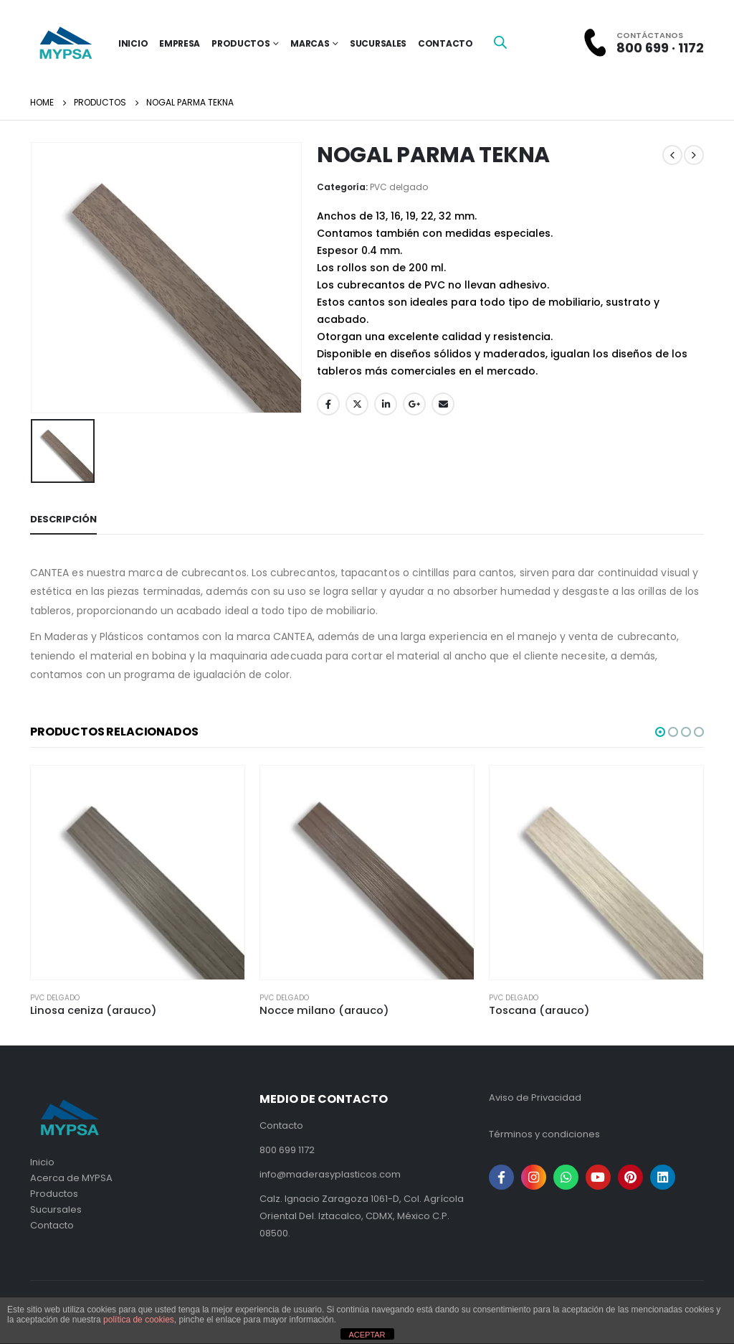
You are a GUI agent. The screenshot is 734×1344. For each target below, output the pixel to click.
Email (443, 404)
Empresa (179, 43)
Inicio (42, 1162)
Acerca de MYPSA (71, 1178)
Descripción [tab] (63, 519)
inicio (133, 43)
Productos (240, 43)
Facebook (328, 404)
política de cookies (138, 1320)
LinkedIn (385, 404)
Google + (414, 404)
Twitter (356, 404)
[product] (137, 872)
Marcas (309, 43)
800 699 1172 (287, 1150)
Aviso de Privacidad (535, 1097)
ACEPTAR (366, 1334)
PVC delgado (399, 187)
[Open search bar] (500, 41)
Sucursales (378, 43)
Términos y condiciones (544, 1134)
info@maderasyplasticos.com (330, 1174)
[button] (660, 732)
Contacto (445, 43)
